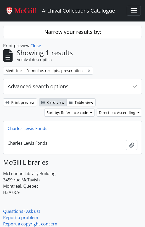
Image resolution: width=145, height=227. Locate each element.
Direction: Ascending (117, 112)
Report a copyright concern (30, 224)
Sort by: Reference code (68, 112)
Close (35, 45)
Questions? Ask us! (21, 211)
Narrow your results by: (72, 31)
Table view (81, 102)
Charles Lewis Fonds (27, 128)
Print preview (20, 102)
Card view (52, 102)
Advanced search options (38, 86)
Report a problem (20, 217)
